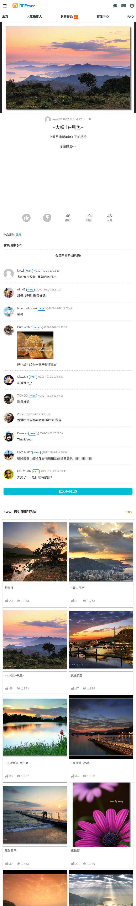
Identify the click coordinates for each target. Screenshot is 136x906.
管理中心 (103, 16)
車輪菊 (75, 850)
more (129, 511)
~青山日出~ (78, 587)
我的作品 (69, 17)
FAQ (130, 16)
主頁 (5, 16)
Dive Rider (24, 452)
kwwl (52, 119)
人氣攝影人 (34, 16)
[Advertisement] (68, 183)
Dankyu (22, 433)
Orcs (20, 414)
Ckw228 (22, 376)
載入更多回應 (68, 491)
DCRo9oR (24, 471)
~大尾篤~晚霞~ (81, 763)
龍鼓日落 (10, 850)
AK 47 (21, 289)
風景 (18, 234)
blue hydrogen (27, 308)
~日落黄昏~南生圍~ (17, 763)
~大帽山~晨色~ (15, 675)
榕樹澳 (9, 587)
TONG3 (22, 395)
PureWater (24, 327)
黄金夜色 (77, 675)
